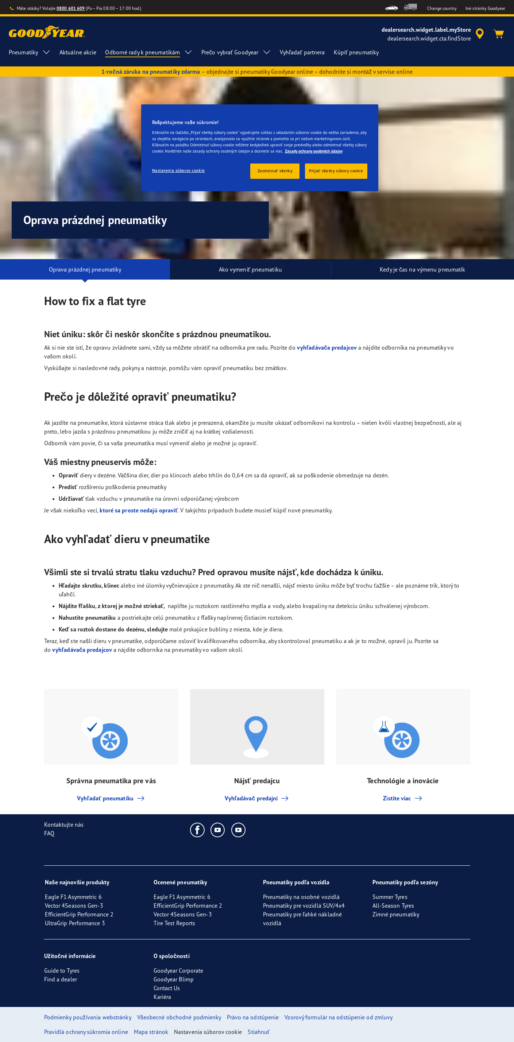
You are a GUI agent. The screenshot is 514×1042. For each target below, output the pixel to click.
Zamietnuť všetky (275, 170)
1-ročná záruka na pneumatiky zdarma (150, 71)
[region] (259, 148)
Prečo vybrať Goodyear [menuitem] (236, 52)
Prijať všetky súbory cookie (336, 170)
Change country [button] (442, 8)
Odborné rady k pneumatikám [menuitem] (149, 52)
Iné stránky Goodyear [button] (485, 8)
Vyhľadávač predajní (257, 798)
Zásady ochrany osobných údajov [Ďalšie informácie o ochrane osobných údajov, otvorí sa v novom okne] (314, 151)
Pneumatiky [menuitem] (30, 52)
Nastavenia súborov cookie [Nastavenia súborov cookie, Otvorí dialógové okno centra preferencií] (178, 170)
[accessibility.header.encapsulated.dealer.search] (434, 34)
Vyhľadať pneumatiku (111, 798)
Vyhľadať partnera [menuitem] (302, 52)
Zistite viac (402, 798)
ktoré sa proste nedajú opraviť (139, 510)
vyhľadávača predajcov (327, 347)
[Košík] (498, 34)
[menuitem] (391, 7)
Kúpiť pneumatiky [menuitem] (356, 52)
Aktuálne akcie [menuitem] (77, 52)
